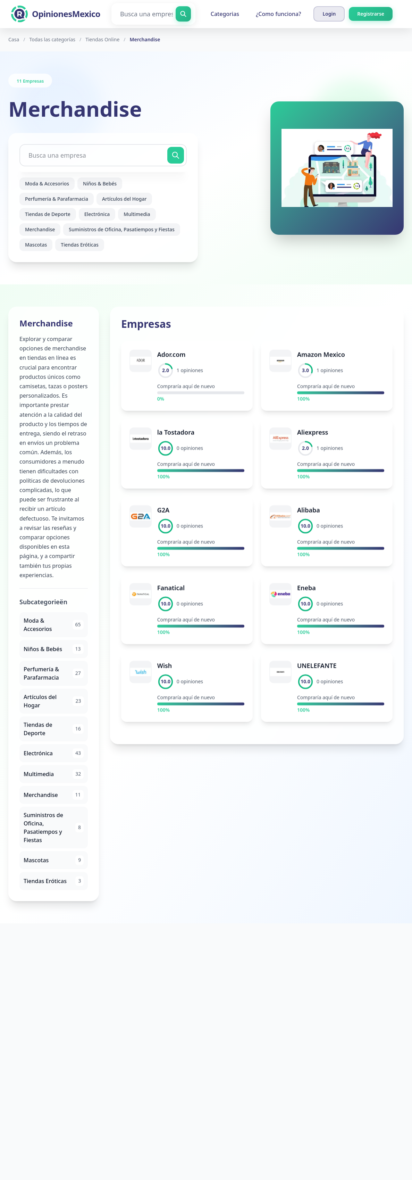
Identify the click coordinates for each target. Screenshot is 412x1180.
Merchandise (40, 229)
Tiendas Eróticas (79, 244)
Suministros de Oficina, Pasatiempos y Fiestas (122, 229)
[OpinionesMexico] (55, 14)
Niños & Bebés (100, 183)
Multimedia (137, 214)
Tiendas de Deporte (47, 214)
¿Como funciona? (278, 14)
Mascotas (36, 244)
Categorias (225, 14)
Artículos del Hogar (124, 199)
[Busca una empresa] (153, 13)
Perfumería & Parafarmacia (56, 199)
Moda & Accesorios (47, 183)
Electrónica (97, 214)
